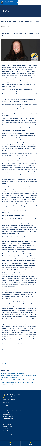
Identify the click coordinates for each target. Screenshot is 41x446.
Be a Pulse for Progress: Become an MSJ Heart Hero (13, 373)
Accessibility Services (7, 414)
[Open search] (34, 2)
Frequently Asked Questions (9, 434)
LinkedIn (7, 363)
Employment (6, 432)
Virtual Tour (5, 436)
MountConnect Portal (7, 426)
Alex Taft (4, 27)
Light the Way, (31, 360)
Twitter (18, 363)
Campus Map (6, 428)
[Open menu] (38, 2)
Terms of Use (5, 420)
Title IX (4, 408)
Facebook (13, 363)
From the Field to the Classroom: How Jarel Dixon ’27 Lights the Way (17, 382)
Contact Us (5, 430)
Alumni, (18, 360)
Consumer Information (8, 416)
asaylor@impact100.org (8, 343)
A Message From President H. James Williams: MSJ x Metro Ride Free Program (19, 379)
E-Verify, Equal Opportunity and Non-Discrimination (14, 410)
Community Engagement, (11, 360)
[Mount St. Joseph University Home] (6, 2)
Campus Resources (7, 424)
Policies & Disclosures (7, 405)
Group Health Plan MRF (8, 418)
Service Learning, (24, 360)
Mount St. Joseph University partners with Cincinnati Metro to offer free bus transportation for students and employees (18, 376)
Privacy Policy (6, 412)
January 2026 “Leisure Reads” (8, 384)
